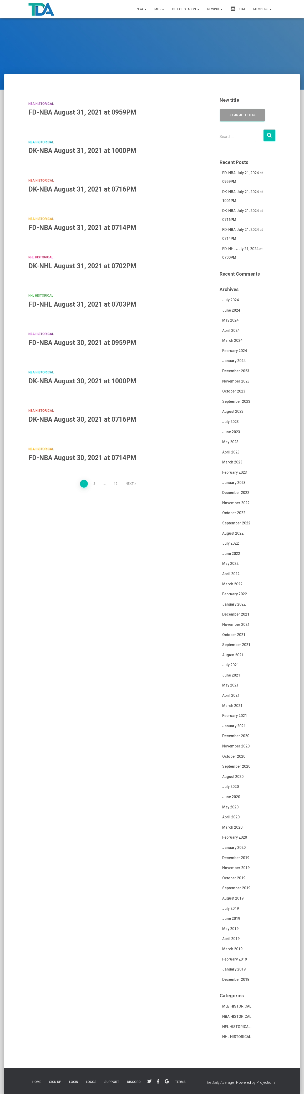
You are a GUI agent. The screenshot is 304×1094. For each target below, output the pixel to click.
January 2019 (234, 969)
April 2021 (231, 695)
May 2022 (230, 563)
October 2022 (233, 513)
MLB (159, 9)
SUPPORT (111, 1082)
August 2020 (233, 777)
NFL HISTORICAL (236, 1027)
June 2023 (231, 432)
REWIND (214, 9)
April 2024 (231, 330)
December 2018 (235, 979)
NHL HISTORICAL (40, 257)
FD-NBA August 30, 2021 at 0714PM (82, 458)
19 (116, 484)
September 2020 (236, 766)
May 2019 (230, 929)
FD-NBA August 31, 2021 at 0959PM (82, 112)
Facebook (158, 1082)
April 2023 (231, 452)
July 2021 (230, 665)
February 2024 (234, 351)
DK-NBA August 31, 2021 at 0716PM (82, 189)
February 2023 (234, 472)
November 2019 (236, 868)
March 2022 (232, 584)
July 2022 (230, 543)
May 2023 (230, 442)
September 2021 (236, 645)
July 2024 (230, 300)
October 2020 (233, 756)
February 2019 (234, 959)
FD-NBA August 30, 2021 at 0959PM (82, 343)
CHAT (237, 9)
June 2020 (231, 797)
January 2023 (234, 483)
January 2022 (234, 604)
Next (130, 484)
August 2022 (233, 533)
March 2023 (232, 462)
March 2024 (232, 340)
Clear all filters (242, 115)
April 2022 (231, 574)
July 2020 (230, 787)
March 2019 (232, 949)
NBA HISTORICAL (41, 104)
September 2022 (236, 523)
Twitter (149, 1082)
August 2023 (233, 411)
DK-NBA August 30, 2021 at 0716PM (82, 419)
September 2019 (236, 888)
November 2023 (236, 381)
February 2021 (234, 716)
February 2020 (234, 837)
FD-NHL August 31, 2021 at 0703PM (82, 304)
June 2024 (231, 310)
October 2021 (233, 635)
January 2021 (234, 726)
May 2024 (230, 320)
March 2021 (232, 706)
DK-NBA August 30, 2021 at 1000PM (82, 381)
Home (36, 1082)
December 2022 (235, 493)
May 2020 (230, 807)
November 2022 (236, 503)
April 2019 (231, 939)
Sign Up (55, 1082)
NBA (141, 9)
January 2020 (234, 847)
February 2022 (234, 594)
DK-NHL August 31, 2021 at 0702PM (82, 266)
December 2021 (235, 614)
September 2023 (236, 401)
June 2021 (231, 675)
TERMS (180, 1082)
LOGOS (91, 1082)
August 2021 (233, 655)
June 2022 (231, 553)
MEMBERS (262, 9)
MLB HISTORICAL (236, 1006)
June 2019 (231, 918)
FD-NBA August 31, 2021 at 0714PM (82, 227)
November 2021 (236, 624)
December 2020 (235, 736)
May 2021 (230, 685)
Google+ (166, 1082)
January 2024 (234, 361)
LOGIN (73, 1082)
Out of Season (185, 9)
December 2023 (235, 371)
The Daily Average (219, 1082)
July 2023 (230, 422)
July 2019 (230, 908)
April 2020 (231, 817)
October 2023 (233, 391)
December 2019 (235, 858)
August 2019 (233, 898)
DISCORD (134, 1082)
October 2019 (233, 878)
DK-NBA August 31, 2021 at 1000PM (82, 150)
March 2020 (232, 827)
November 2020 (236, 746)
